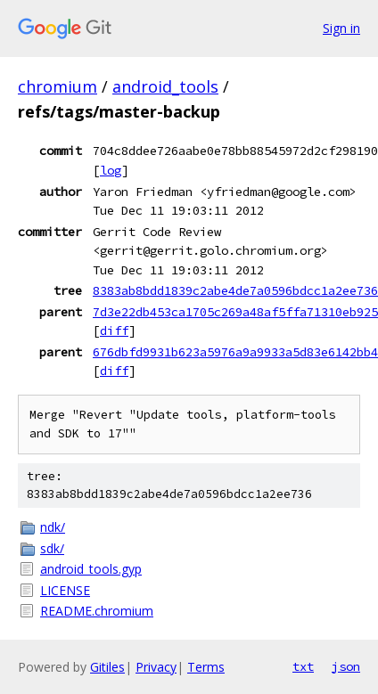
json (346, 666)
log (110, 170)
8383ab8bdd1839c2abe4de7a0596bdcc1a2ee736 (235, 290)
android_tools (165, 86)
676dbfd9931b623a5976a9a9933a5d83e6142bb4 (235, 352)
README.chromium (96, 610)
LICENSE (65, 590)
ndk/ (52, 526)
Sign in (341, 28)
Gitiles (107, 666)
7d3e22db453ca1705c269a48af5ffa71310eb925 (235, 312)
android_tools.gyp (91, 568)
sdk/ (52, 548)
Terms (206, 666)
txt (303, 666)
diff (114, 331)
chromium (57, 86)
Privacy (156, 666)
